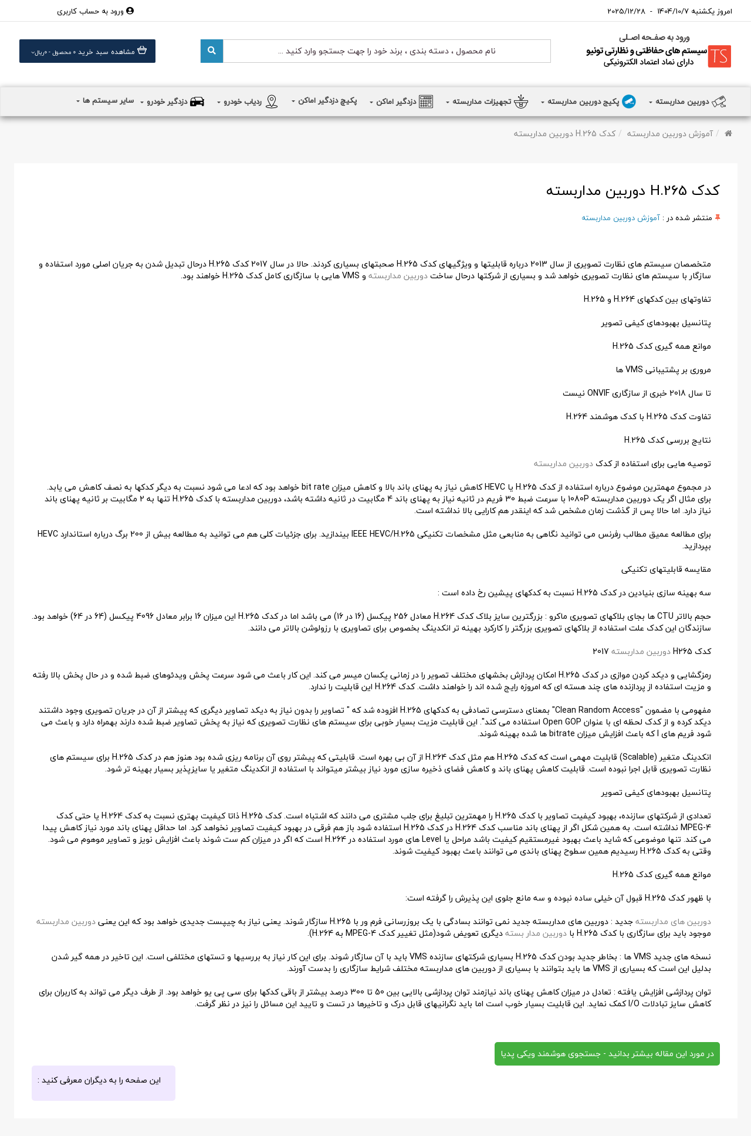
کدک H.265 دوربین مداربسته (564, 133)
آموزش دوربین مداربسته (670, 133)
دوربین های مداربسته (673, 921)
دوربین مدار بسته (535, 933)
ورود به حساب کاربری (95, 11)
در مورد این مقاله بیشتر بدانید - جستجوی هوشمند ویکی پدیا (607, 1053)
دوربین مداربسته (398, 275)
